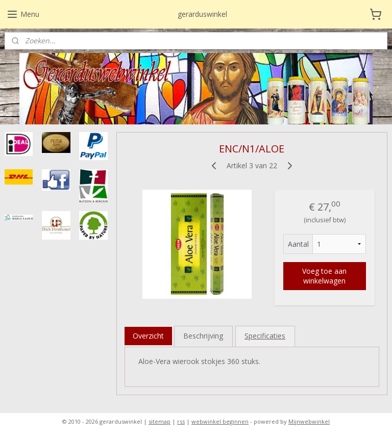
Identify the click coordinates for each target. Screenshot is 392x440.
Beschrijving (204, 336)
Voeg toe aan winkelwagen (325, 276)
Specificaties (265, 336)
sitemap (159, 421)
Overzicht (148, 336)
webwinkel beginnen (220, 421)
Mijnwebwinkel (309, 421)
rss (181, 421)
